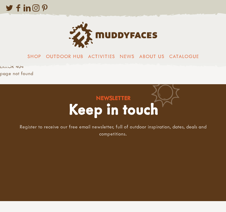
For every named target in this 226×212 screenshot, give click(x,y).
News (127, 56)
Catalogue (184, 56)
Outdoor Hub (64, 56)
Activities (101, 56)
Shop (34, 56)
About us (151, 56)
